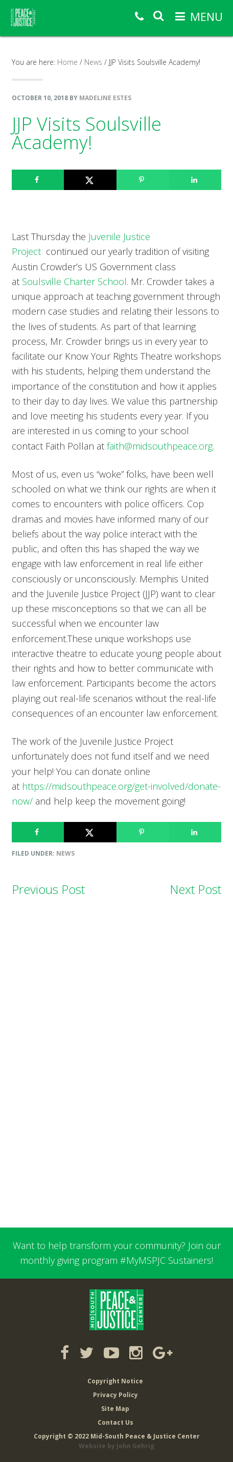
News (65, 853)
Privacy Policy (115, 1394)
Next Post (195, 889)
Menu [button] (206, 16)
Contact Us (115, 1422)
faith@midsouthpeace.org (160, 446)
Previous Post (48, 889)
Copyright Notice (115, 1381)
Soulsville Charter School (74, 281)
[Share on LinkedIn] (195, 180)
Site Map (115, 1408)
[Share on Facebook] (38, 180)
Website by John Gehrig (116, 1446)
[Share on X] (90, 180)
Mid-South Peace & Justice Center (34, 17)
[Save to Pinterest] (142, 180)
